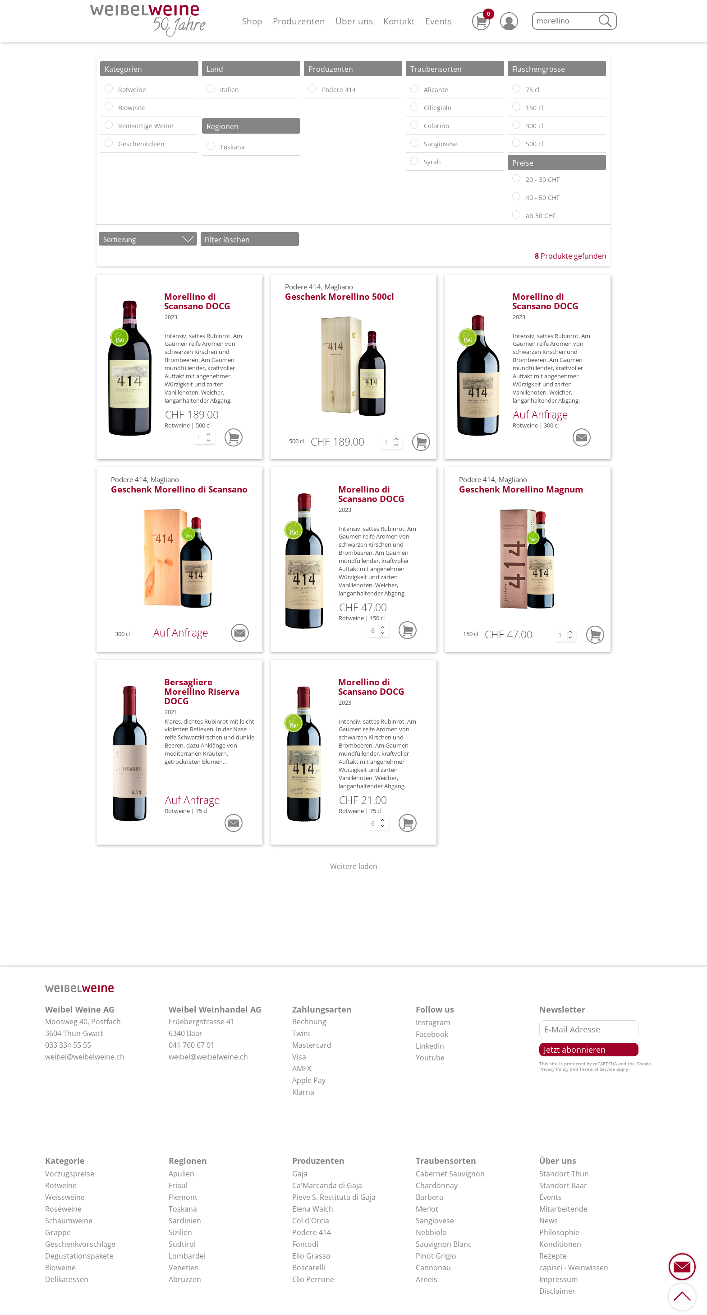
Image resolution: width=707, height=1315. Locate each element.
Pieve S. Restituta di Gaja (334, 1197)
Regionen (188, 1160)
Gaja (300, 1174)
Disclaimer (557, 1291)
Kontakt (399, 21)
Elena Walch (312, 1209)
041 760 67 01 (192, 1045)
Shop (252, 21)
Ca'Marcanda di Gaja (327, 1185)
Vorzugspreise (69, 1174)
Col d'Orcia (310, 1221)
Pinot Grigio (436, 1256)
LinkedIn (430, 1046)
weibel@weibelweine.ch (84, 1057)
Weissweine (65, 1197)
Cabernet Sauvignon (450, 1174)
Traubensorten (446, 1160)
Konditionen (560, 1244)
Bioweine (60, 1268)
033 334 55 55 (68, 1045)
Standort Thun (564, 1174)
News (548, 1221)
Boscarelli (308, 1268)
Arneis (426, 1279)
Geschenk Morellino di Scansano (179, 489)
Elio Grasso (311, 1256)
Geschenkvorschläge (80, 1244)
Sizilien (180, 1232)
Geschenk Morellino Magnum (521, 489)
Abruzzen (185, 1279)
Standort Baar (563, 1185)
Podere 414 (311, 1232)
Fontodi (305, 1244)
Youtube (430, 1058)
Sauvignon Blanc (444, 1244)
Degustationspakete (79, 1256)
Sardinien (185, 1221)
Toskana (183, 1209)
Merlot (427, 1209)
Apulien (181, 1174)
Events (438, 21)
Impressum (558, 1279)
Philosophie (559, 1232)
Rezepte (553, 1256)
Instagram (433, 1022)
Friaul (178, 1185)
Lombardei (187, 1256)
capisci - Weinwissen (573, 1268)
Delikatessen (66, 1279)
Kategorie (65, 1160)
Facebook (432, 1034)
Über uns (354, 21)
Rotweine (61, 1185)
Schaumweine (68, 1221)
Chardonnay (437, 1185)
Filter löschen (227, 240)
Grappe (58, 1232)
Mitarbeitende (563, 1209)
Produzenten (299, 21)
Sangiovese (435, 1221)
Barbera (429, 1197)
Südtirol (182, 1244)
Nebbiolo (431, 1232)
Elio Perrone (313, 1279)
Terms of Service (597, 1069)
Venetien (184, 1268)
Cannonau (433, 1268)
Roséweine (63, 1209)
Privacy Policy (554, 1069)
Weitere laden (353, 866)
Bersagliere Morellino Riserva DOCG (201, 691)
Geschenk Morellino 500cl (339, 296)
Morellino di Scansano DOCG (197, 301)
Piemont (183, 1197)
